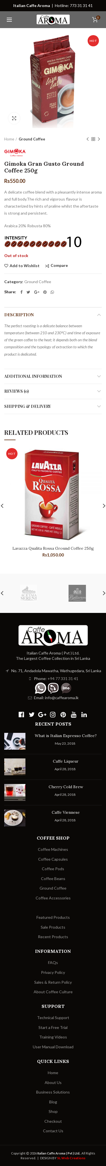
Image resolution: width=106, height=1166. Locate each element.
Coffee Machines (53, 849)
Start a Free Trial (53, 1027)
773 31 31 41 (81, 5)
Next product (99, 139)
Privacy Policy (53, 972)
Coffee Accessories (53, 897)
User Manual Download (53, 1046)
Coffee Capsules (53, 859)
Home (9, 139)
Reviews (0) (16, 391)
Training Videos (53, 1037)
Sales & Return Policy (53, 982)
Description (19, 314)
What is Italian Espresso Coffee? (66, 735)
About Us (53, 1082)
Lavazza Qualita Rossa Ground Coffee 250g (53, 548)
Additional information (33, 376)
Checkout (53, 1121)
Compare (59, 265)
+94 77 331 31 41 (62, 678)
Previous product (87, 139)
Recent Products (53, 936)
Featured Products (53, 917)
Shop (53, 1111)
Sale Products (53, 927)
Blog (53, 1101)
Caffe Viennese (66, 812)
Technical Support (53, 1017)
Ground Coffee (32, 139)
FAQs (53, 962)
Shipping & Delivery (27, 406)
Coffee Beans (53, 878)
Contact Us (53, 1130)
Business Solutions (53, 1092)
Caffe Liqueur (66, 761)
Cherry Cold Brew (66, 786)
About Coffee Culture (53, 991)
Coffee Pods (53, 868)
